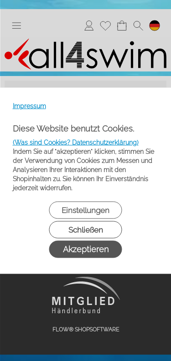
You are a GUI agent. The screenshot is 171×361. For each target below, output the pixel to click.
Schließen (85, 229)
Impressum (29, 105)
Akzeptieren (86, 249)
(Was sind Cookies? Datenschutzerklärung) (76, 142)
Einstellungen (85, 209)
